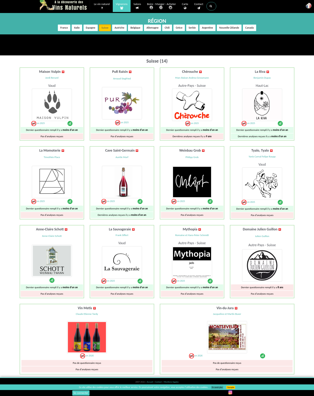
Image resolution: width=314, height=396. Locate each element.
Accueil (150, 382)
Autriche (119, 27)
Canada (249, 27)
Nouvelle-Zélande (229, 27)
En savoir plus (217, 387)
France (64, 27)
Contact (198, 6)
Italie (77, 27)
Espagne (90, 27)
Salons (137, 6)
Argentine (207, 27)
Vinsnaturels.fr (65, 5)
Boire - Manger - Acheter (161, 6)
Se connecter (80, 393)
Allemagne (152, 27)
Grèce (179, 27)
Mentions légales (171, 382)
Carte (185, 6)
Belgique (135, 27)
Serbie (192, 27)
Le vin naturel (102, 6)
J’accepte (230, 387)
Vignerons (122, 6)
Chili (167, 27)
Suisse (105, 27)
